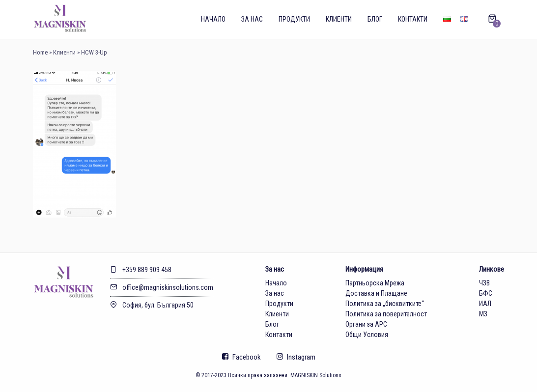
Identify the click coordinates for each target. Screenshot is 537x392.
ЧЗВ (484, 283)
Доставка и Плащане (376, 293)
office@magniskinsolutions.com (161, 287)
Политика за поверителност (386, 314)
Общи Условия (366, 334)
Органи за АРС (366, 324)
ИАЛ (485, 304)
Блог (374, 19)
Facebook (241, 357)
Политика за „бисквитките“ (384, 304)
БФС (485, 293)
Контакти (412, 19)
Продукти (294, 19)
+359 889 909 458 (140, 270)
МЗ (483, 314)
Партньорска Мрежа (374, 283)
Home (40, 52)
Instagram (296, 357)
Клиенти (339, 19)
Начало (213, 19)
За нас (252, 19)
